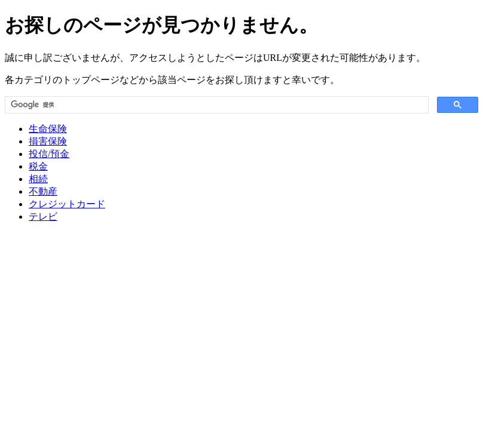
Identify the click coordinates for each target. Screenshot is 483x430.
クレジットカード (67, 204)
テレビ (43, 216)
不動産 (43, 191)
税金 (38, 166)
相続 (38, 179)
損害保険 (48, 141)
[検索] (215, 105)
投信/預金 (49, 154)
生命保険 (48, 129)
